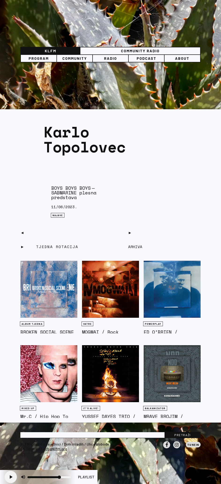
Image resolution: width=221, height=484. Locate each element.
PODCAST (146, 58)
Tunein (193, 444)
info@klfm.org (55, 448)
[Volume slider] (49, 477)
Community (74, 58)
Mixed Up (28, 408)
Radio (110, 58)
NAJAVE (57, 215)
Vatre (87, 323)
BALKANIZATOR (155, 408)
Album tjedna (32, 323)
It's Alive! (90, 408)
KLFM (50, 51)
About (182, 58)
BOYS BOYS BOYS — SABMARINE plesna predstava (73, 193)
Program (39, 58)
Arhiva (135, 247)
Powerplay (153, 323)
